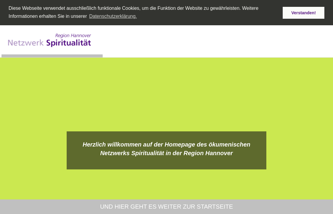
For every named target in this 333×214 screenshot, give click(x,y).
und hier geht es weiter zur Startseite (166, 206)
